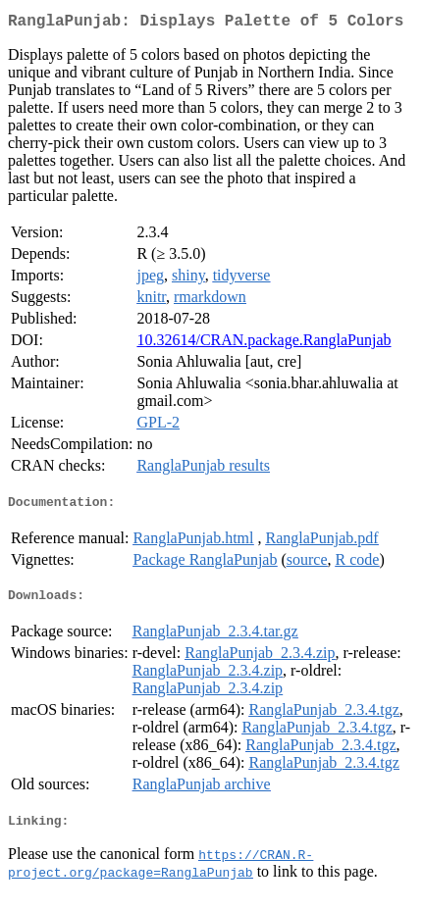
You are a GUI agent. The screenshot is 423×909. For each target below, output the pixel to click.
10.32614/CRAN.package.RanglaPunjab (263, 343)
